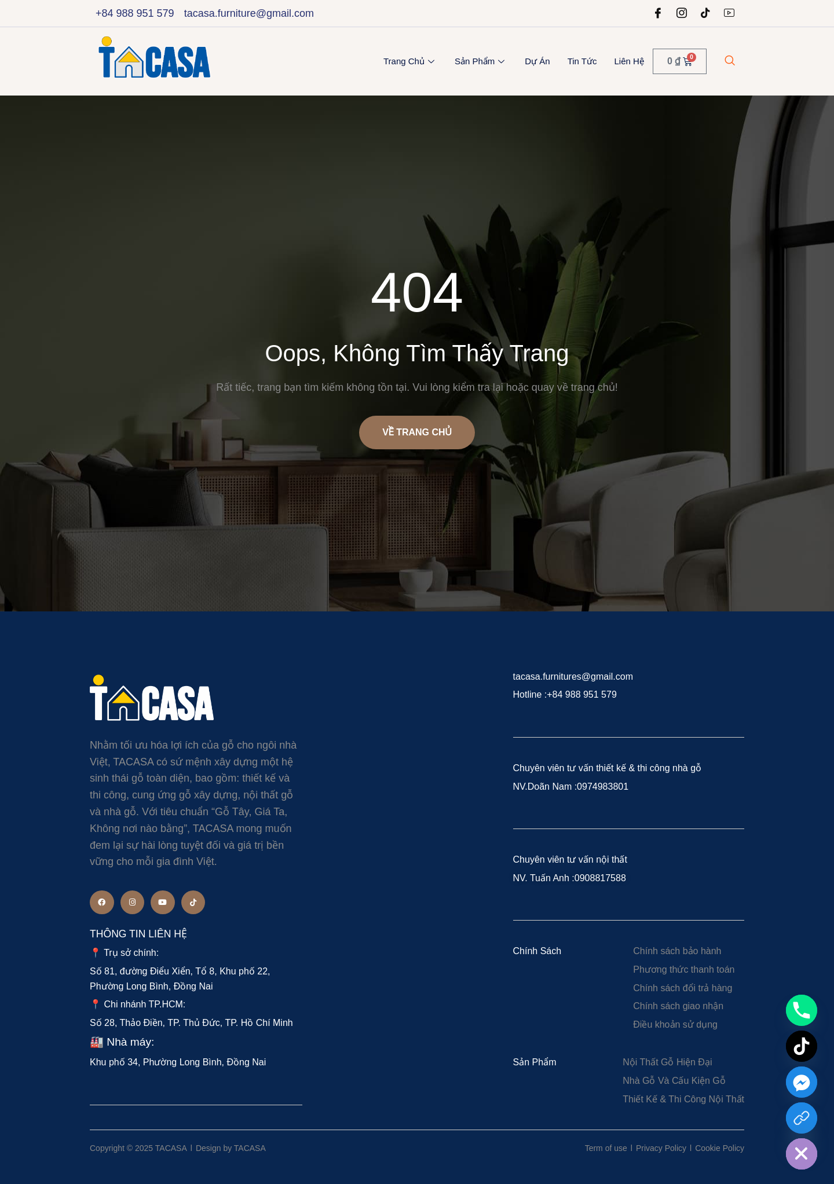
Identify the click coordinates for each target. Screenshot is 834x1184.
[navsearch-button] (729, 61)
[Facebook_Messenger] (801, 1082)
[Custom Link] (801, 1118)
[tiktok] (705, 13)
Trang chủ (410, 61)
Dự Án (537, 61)
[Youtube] (729, 13)
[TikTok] (801, 1046)
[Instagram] (681, 13)
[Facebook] (658, 13)
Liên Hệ (629, 61)
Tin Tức (582, 61)
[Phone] (801, 1010)
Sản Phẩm (481, 61)
